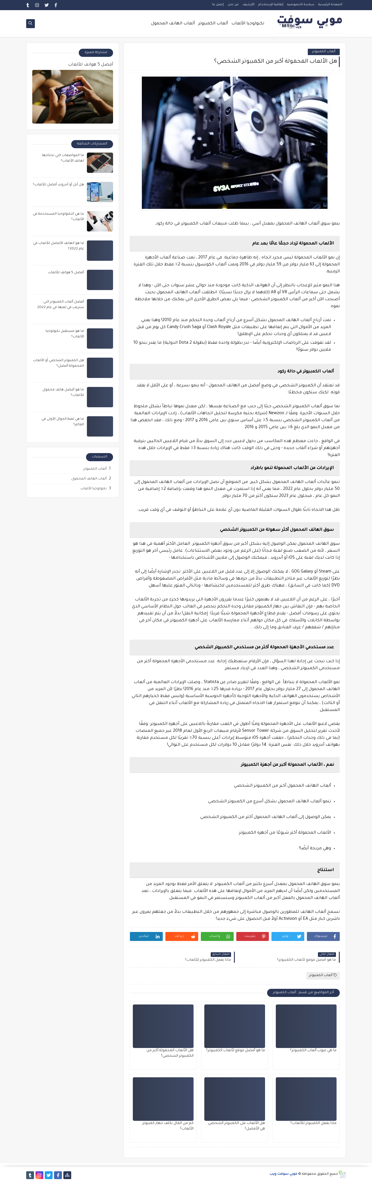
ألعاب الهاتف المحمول (173, 23)
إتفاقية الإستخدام (270, 4)
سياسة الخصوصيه (300, 4)
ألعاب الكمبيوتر (213, 23)
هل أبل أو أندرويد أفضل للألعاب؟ (58, 185)
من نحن (233, 4)
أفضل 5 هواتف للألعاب (90, 65)
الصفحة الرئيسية (330, 4)
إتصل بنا (218, 4)
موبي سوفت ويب (283, 1174)
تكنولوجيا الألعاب (247, 23)
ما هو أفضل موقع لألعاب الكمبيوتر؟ (235, 1051)
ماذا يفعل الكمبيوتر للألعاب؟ (313, 1123)
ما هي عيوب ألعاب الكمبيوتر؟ (313, 1051)
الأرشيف (248, 4)
